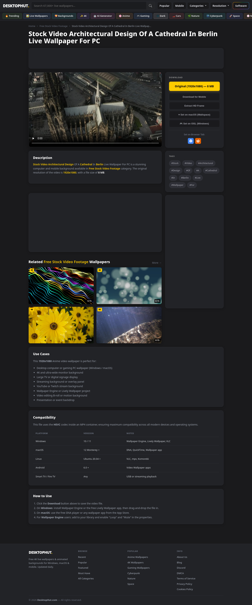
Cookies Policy (185, 589)
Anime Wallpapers (138, 557)
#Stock (175, 163)
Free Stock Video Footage (54, 26)
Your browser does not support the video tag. (95, 109)
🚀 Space (234, 15)
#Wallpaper (177, 185)
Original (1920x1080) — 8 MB (194, 86)
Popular (164, 5)
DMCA (180, 573)
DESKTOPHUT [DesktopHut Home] (16, 6)
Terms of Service (186, 578)
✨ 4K (83, 15)
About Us (182, 557)
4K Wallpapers (136, 562)
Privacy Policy (184, 584)
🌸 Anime (124, 15)
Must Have (84, 573)
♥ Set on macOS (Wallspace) (194, 114)
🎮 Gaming (143, 15)
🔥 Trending (12, 15)
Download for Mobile (194, 96)
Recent (82, 557)
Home (32, 26)
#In (173, 177)
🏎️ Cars (176, 15)
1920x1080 (69, 172)
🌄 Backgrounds (64, 15)
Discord (181, 567)
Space (131, 584)
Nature (131, 578)
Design (69, 164)
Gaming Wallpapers (139, 567)
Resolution (221, 5)
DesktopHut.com (47, 600)
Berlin (99, 164)
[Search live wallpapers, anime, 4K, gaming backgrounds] (88, 5)
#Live (198, 177)
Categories (198, 5)
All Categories (86, 578)
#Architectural (205, 163)
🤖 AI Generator (102, 15)
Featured (83, 567)
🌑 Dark (160, 15)
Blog (179, 562)
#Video (188, 163)
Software (241, 5)
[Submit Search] (150, 5)
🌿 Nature (194, 15)
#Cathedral (211, 170)
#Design (175, 170)
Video (43, 164)
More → (156, 262)
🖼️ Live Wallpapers (37, 15)
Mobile (179, 5)
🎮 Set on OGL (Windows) (194, 123)
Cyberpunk (134, 573)
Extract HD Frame (194, 105)
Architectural (56, 164)
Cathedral (86, 164)
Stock (36, 164)
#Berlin (185, 177)
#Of (188, 170)
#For (192, 185)
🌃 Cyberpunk (214, 15)
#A (197, 170)
